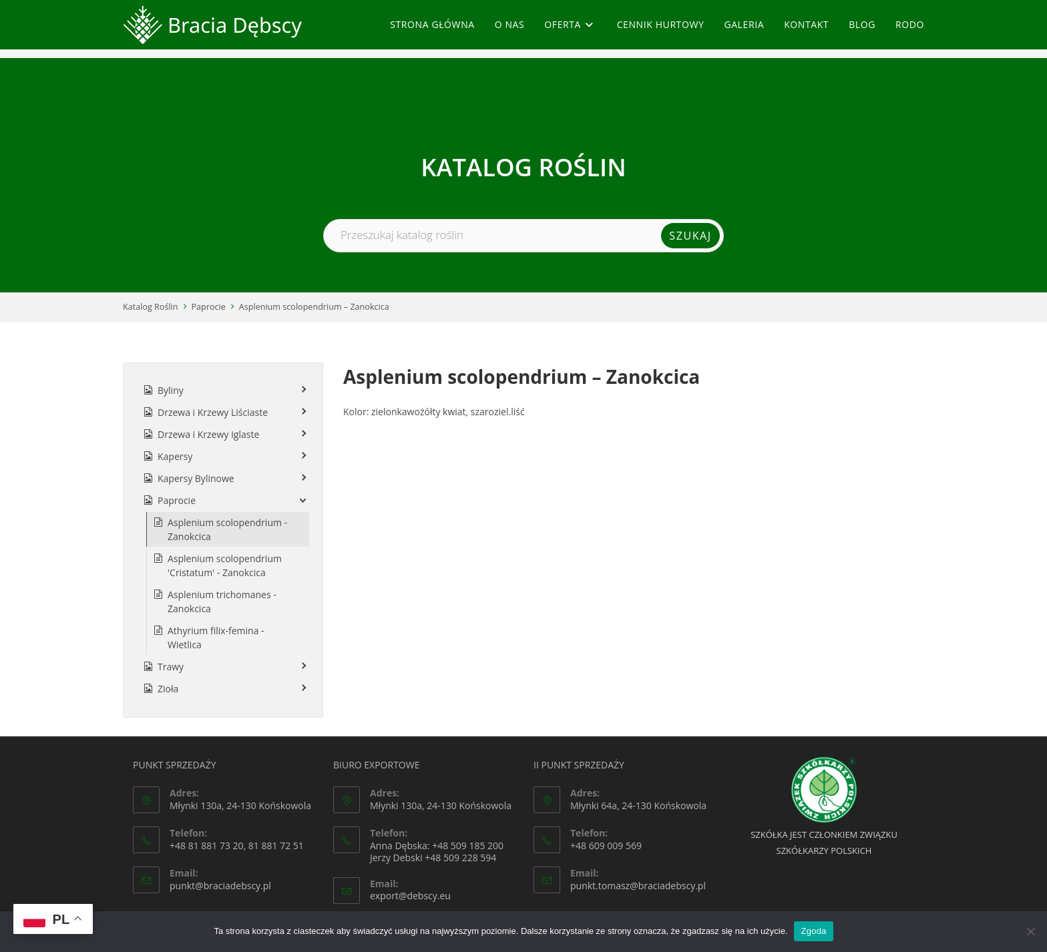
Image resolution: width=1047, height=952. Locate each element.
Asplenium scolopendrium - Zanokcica (227, 529)
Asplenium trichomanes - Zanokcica (222, 601)
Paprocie (209, 306)
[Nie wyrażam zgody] (1030, 931)
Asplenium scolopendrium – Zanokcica (314, 306)
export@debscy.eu (410, 895)
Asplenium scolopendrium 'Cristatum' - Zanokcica (225, 565)
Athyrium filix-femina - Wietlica (216, 637)
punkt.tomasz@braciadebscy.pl (638, 885)
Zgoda (813, 931)
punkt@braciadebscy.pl (220, 885)
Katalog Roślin (150, 306)
